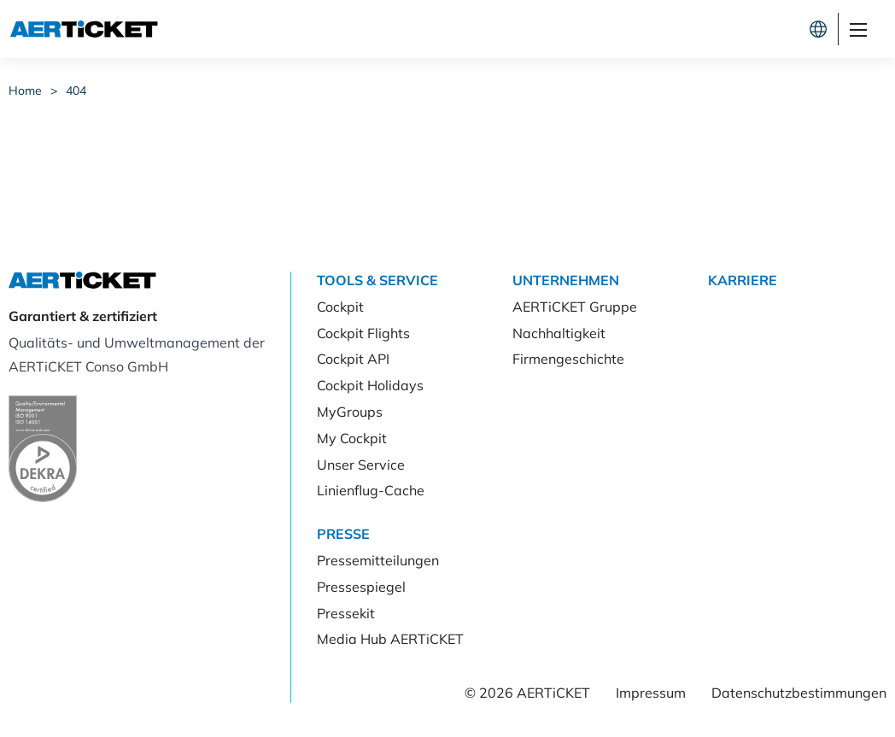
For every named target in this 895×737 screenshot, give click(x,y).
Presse (343, 533)
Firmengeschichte (568, 358)
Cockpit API (353, 358)
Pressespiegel (361, 586)
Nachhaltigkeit (558, 333)
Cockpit (616, 29)
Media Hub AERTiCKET (390, 638)
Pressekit (346, 613)
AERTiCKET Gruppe (574, 306)
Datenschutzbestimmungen (798, 692)
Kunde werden (737, 29)
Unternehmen (565, 280)
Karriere (742, 280)
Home (25, 90)
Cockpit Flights (363, 333)
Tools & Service (377, 280)
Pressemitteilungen (378, 560)
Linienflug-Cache (370, 490)
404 (76, 90)
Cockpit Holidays (370, 385)
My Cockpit (352, 438)
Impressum (651, 692)
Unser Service (361, 464)
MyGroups (350, 411)
